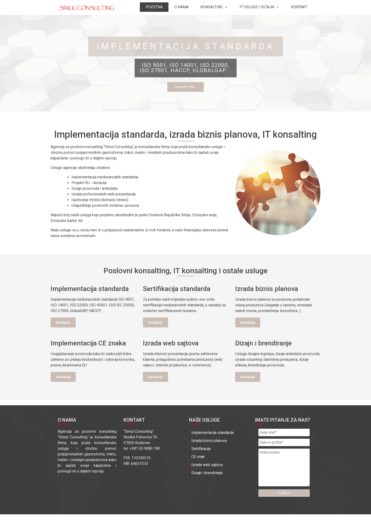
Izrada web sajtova (207, 465)
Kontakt (299, 7)
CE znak (198, 456)
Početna (154, 7)
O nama (181, 7)
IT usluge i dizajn (259, 7)
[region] (185, 63)
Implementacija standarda (212, 432)
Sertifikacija (201, 448)
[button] (7, 63)
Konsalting (214, 7)
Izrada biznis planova (209, 440)
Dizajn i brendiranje (207, 473)
